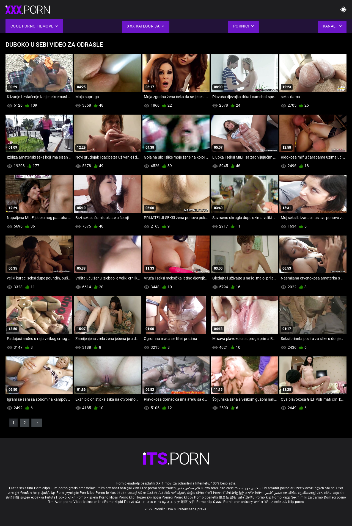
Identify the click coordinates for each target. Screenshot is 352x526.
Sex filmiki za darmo (307, 497)
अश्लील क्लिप (262, 502)
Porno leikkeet (107, 493)
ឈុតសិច (339, 493)
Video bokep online (88, 502)
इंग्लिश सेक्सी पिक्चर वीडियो (213, 493)
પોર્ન (174, 493)
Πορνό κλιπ (133, 502)
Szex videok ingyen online (315, 488)
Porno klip (127, 497)
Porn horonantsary (238, 502)
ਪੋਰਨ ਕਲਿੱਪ (325, 493)
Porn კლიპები (68, 493)
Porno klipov (184, 497)
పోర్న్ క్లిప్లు (238, 493)
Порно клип (66, 497)
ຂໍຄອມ (218, 502)
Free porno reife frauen (158, 488)
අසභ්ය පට (279, 502)
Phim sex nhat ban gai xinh (118, 488)
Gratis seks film (21, 488)
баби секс (126, 493)
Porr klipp (88, 493)
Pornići (168, 497)
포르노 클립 (228, 497)
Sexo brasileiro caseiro (220, 488)
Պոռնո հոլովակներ (38, 493)
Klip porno (296, 502)
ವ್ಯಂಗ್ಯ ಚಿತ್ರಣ (186, 493)
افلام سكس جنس (189, 488)
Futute (50, 497)
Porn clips (42, 488)
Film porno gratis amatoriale (73, 488)
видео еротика (32, 497)
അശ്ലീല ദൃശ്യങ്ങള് (299, 493)
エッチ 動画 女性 (183, 502)
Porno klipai (109, 497)
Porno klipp (281, 497)
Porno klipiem (87, 497)
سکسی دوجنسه (249, 488)
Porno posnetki (206, 497)
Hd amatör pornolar (277, 488)
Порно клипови (149, 497)
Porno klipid (114, 502)
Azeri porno (64, 502)
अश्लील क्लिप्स (254, 493)
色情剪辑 (13, 497)
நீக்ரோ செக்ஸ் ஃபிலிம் (152, 493)
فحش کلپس (274, 493)
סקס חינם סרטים (156, 502)
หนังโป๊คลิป (246, 497)
